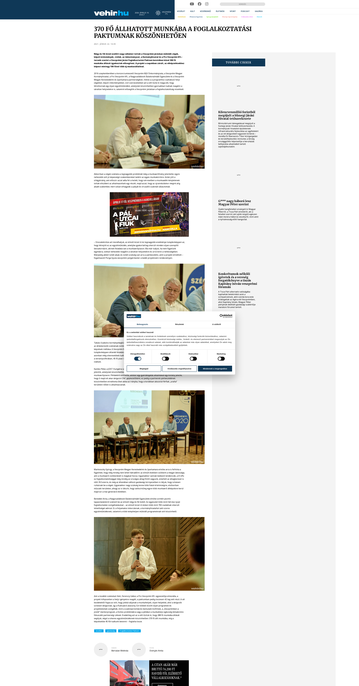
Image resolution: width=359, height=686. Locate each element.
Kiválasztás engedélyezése (179, 368)
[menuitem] (181, 11)
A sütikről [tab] (216, 324)
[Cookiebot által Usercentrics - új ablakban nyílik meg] (221, 316)
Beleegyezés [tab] (142, 324)
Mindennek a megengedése (215, 368)
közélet (99, 631)
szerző (113, 648)
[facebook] (199, 4)
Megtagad (144, 368)
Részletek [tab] (179, 324)
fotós (152, 648)
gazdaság (111, 631)
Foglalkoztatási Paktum (129, 631)
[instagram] (206, 4)
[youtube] (192, 4)
